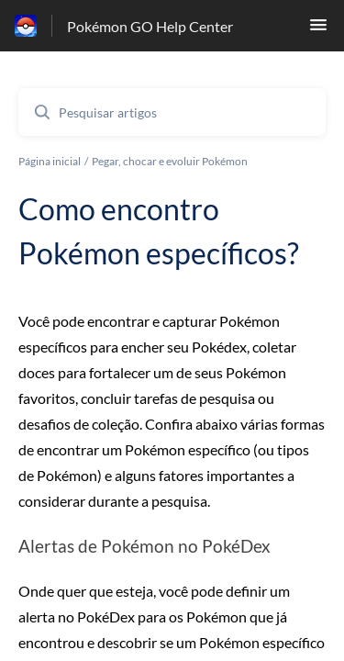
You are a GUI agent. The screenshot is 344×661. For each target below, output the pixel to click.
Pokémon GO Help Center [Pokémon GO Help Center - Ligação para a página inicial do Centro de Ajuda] (150, 26)
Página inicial (49, 161)
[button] (318, 30)
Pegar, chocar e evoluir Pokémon (170, 161)
